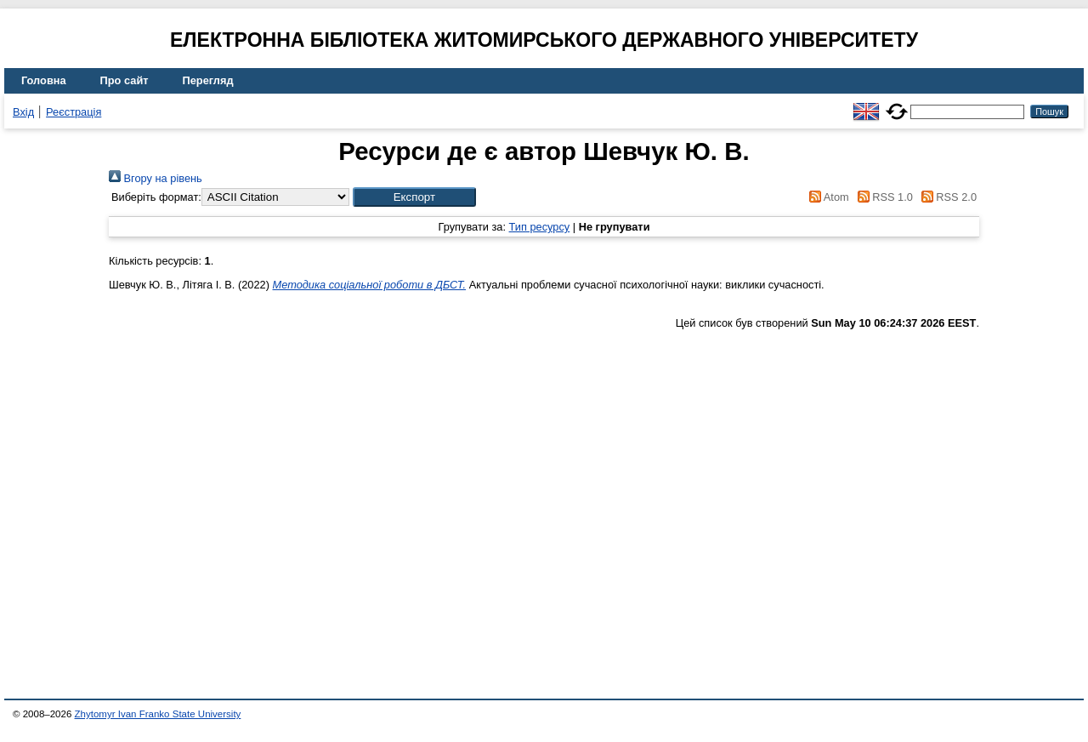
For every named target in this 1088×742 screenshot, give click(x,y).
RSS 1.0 (882, 197)
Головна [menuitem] (43, 80)
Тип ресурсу (539, 226)
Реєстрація (73, 112)
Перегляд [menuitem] (208, 80)
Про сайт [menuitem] (124, 80)
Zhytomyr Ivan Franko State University (158, 714)
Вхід (23, 112)
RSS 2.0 (946, 197)
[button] (414, 197)
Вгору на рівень (155, 178)
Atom (826, 197)
